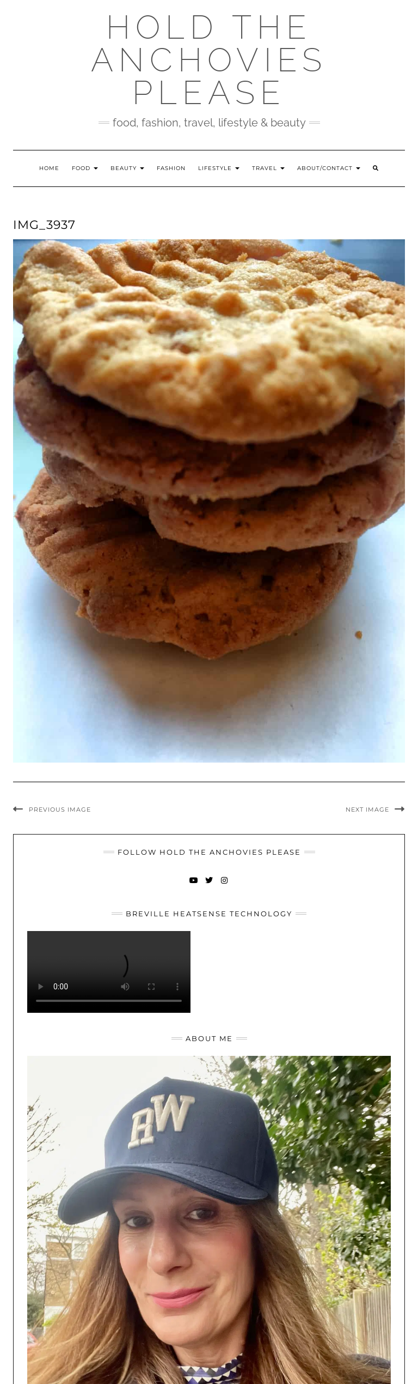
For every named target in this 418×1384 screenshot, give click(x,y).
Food (85, 168)
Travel (268, 168)
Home (49, 168)
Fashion (171, 168)
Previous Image (60, 809)
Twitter (209, 885)
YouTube (194, 885)
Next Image (367, 809)
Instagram (224, 885)
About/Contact (328, 168)
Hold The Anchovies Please (209, 60)
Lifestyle (218, 168)
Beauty (127, 168)
